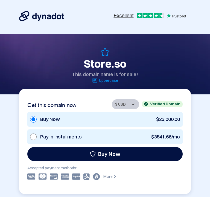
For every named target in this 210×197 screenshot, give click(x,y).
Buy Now (105, 153)
